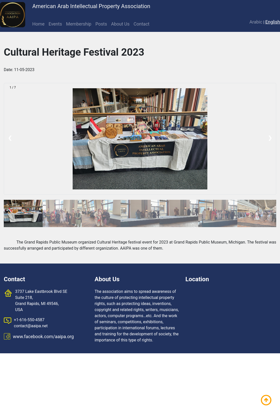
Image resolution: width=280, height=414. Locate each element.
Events (55, 24)
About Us (120, 24)
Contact (142, 24)
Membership (79, 24)
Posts (101, 24)
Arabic (255, 22)
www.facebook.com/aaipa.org (43, 336)
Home (38, 24)
